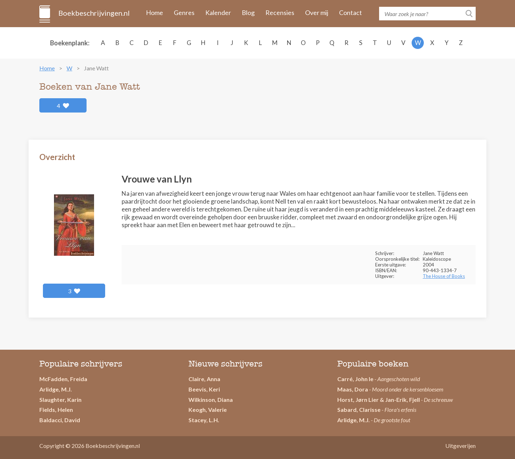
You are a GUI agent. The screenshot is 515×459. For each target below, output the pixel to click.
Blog (248, 12)
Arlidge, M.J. (55, 389)
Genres (184, 12)
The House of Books (444, 276)
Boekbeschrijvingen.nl (93, 13)
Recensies (279, 12)
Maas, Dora (352, 389)
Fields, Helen (56, 409)
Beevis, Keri (204, 389)
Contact (350, 12)
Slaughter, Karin (60, 399)
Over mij (316, 12)
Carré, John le (355, 378)
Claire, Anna (204, 378)
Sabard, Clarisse (359, 409)
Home (154, 12)
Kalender (218, 12)
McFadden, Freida (63, 378)
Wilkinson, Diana (210, 399)
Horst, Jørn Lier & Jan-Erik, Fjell (378, 399)
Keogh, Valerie (207, 409)
